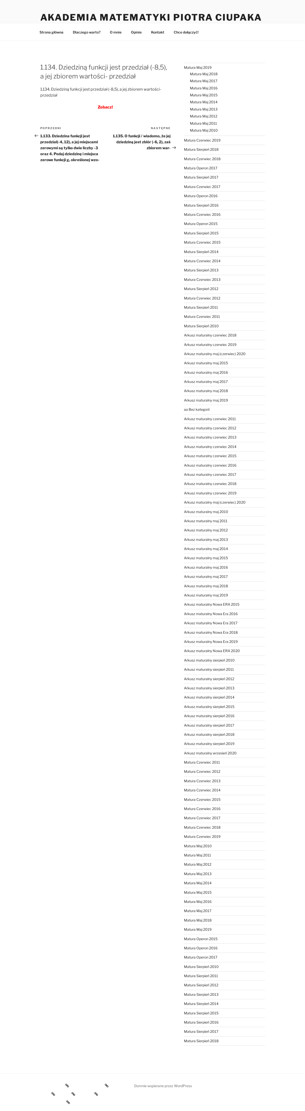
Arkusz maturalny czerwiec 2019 (210, 344)
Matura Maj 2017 (203, 81)
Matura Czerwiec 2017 (202, 187)
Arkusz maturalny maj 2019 (206, 400)
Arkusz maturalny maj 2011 (205, 521)
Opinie (136, 32)
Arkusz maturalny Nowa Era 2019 (211, 641)
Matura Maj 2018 (204, 74)
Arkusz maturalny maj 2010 (206, 512)
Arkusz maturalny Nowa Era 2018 (211, 632)
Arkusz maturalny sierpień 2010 (209, 660)
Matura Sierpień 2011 (201, 307)
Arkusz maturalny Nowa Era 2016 (211, 614)
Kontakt (157, 32)
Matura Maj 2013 (204, 109)
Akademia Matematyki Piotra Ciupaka (151, 17)
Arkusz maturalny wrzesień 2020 (210, 753)
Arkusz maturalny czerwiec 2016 (210, 465)
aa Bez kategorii (197, 409)
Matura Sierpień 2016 (201, 205)
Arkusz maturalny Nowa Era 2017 (210, 623)
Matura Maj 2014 (204, 102)
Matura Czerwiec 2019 (202, 140)
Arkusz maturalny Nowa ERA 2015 (211, 604)
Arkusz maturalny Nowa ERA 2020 (212, 651)
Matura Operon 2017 (200, 168)
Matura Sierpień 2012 (201, 289)
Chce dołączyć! (186, 32)
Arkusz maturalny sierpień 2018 (209, 734)
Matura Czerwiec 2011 (202, 316)
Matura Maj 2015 (204, 95)
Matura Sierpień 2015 (201, 233)
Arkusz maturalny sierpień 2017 (209, 725)
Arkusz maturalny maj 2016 (206, 372)
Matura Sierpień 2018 (201, 149)
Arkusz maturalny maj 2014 (206, 549)
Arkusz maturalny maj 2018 (206, 391)
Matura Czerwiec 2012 (202, 298)
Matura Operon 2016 (201, 196)
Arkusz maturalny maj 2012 (206, 530)
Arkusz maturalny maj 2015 (206, 363)
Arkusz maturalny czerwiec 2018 (210, 335)
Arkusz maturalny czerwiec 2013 (210, 437)
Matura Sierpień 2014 (201, 252)
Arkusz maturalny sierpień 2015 (209, 706)
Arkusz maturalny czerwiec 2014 (210, 446)
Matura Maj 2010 (204, 130)
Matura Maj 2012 (203, 116)
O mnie (116, 32)
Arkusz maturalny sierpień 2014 (209, 697)
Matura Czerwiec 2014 (202, 261)
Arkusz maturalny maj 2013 (206, 539)
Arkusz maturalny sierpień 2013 (209, 688)
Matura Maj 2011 (203, 123)
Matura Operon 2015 (201, 224)
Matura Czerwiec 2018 (202, 159)
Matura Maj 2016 (204, 88)
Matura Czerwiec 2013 (202, 279)
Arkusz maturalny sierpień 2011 (209, 669)
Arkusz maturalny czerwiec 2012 (210, 428)
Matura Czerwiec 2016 (202, 214)
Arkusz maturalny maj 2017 (206, 381)
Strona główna (51, 32)
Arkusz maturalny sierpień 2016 (209, 716)
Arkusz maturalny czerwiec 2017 (210, 474)
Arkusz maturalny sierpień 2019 (209, 743)
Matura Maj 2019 (198, 67)
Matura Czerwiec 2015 (202, 242)
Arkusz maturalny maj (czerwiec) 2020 (215, 354)
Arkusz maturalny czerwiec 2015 (210, 456)
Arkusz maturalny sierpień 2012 (209, 679)
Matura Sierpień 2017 (201, 177)
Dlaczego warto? (86, 32)
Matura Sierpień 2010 (201, 326)
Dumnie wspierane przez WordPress (163, 1086)
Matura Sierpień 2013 (201, 270)
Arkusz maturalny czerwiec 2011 (210, 419)
